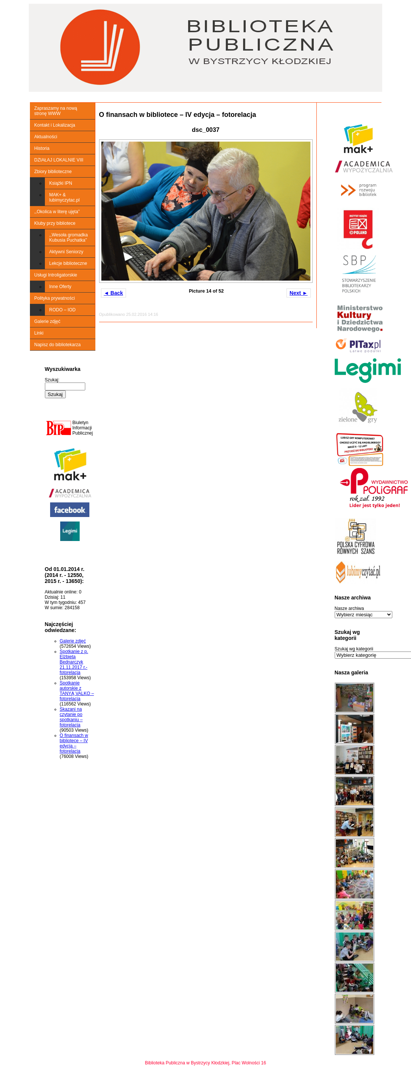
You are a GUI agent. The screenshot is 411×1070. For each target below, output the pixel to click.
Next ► (298, 293)
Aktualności (45, 136)
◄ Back (113, 293)
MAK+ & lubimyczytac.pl (64, 197)
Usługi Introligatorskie (55, 275)
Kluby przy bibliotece (55, 223)
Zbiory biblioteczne (53, 171)
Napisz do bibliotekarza (57, 344)
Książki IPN (60, 183)
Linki (39, 333)
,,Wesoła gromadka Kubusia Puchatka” (68, 237)
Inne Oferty (60, 286)
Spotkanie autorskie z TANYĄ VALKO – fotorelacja (77, 690)
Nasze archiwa (349, 608)
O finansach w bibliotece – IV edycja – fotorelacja (74, 743)
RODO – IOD (62, 309)
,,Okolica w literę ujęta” (57, 211)
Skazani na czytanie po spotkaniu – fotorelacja (71, 717)
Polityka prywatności (54, 298)
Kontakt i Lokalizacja (54, 125)
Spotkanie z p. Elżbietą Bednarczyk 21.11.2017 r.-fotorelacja (74, 662)
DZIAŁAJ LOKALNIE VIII (58, 160)
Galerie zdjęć (47, 321)
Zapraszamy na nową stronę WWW (55, 111)
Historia (42, 148)
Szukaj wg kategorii (354, 649)
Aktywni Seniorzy (66, 251)
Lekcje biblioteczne (68, 263)
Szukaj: (52, 380)
